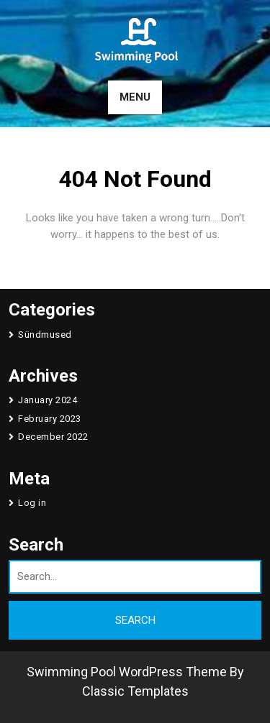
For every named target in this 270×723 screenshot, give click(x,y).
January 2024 (47, 400)
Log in (32, 502)
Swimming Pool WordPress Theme (127, 671)
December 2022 (53, 436)
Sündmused (45, 334)
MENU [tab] (135, 97)
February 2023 (49, 418)
